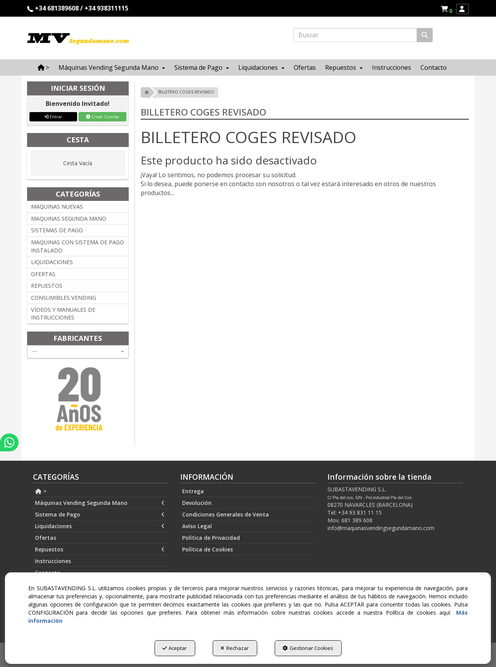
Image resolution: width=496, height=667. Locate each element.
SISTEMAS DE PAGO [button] (57, 230)
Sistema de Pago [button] (100, 514)
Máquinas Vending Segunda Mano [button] (100, 503)
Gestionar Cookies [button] (307, 648)
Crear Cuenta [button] (102, 116)
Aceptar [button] (174, 648)
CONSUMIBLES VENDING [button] (63, 297)
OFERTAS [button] (43, 274)
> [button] (40, 491)
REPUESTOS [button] (46, 285)
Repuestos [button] (100, 549)
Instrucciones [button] (53, 561)
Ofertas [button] (45, 537)
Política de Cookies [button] (207, 549)
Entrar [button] (53, 116)
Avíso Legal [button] (197, 526)
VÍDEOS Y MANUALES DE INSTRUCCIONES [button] (63, 313)
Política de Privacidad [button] (211, 537)
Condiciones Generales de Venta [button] (225, 514)
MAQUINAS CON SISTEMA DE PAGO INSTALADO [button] (77, 246)
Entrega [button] (193, 491)
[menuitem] (446, 9)
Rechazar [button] (234, 648)
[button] (448, 9)
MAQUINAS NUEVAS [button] (57, 206)
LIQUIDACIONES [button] (52, 262)
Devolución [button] (197, 502)
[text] (355, 35)
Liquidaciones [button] (100, 526)
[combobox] (78, 351)
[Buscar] (425, 35)
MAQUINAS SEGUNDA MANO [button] (68, 218)
